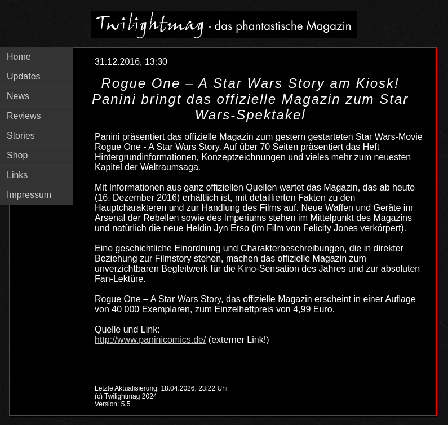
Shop (17, 155)
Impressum (29, 195)
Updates (24, 76)
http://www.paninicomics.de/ (150, 339)
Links (17, 175)
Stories (21, 135)
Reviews (24, 116)
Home (19, 56)
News (18, 96)
